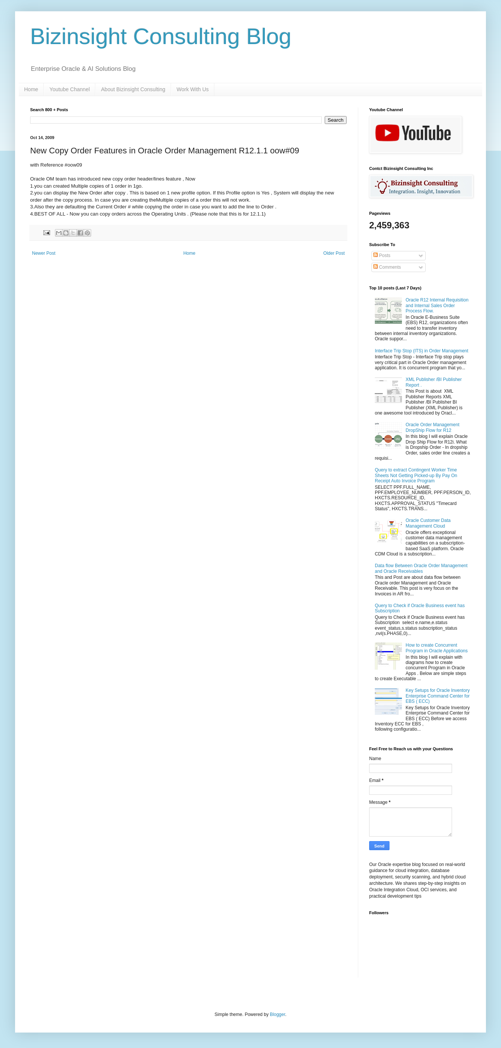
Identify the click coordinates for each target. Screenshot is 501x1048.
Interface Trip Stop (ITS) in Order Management (421, 350)
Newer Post (43, 253)
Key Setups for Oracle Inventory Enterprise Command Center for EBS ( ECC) (438, 696)
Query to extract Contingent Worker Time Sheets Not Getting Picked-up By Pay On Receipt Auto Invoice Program (416, 475)
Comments (387, 267)
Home (31, 89)
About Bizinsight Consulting (133, 89)
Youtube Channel (69, 89)
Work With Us (193, 89)
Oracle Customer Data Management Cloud (428, 523)
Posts (381, 255)
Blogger (277, 1014)
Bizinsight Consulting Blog (161, 36)
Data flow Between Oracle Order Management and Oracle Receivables (421, 568)
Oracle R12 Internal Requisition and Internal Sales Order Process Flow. (437, 305)
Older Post (334, 253)
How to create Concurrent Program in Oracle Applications (437, 648)
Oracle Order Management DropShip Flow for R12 (433, 427)
